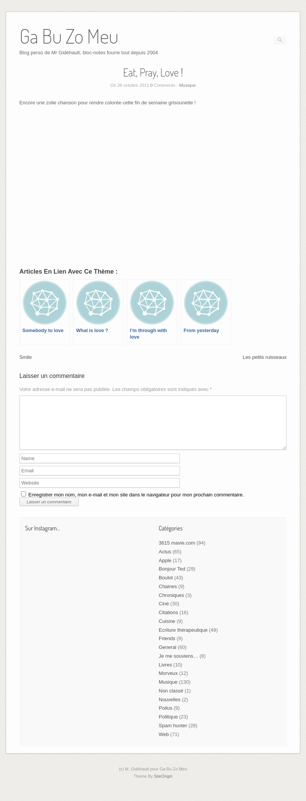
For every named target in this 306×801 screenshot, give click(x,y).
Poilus (165, 717)
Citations (168, 621)
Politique (168, 726)
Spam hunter (173, 735)
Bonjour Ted (172, 578)
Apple (165, 569)
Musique (187, 85)
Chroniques (172, 604)
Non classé (171, 700)
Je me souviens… (178, 665)
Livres (165, 674)
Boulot (166, 587)
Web (164, 743)
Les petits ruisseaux (265, 357)
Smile (25, 357)
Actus (165, 561)
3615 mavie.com (177, 552)
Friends (167, 647)
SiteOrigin (163, 785)
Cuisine (167, 630)
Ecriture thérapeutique (183, 639)
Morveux (168, 682)
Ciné (164, 613)
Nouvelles (170, 709)
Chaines (168, 595)
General (167, 656)
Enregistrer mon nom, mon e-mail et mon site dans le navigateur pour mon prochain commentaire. (136, 504)
